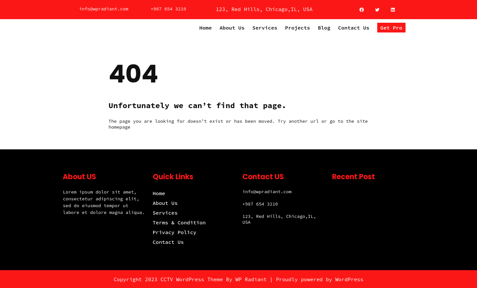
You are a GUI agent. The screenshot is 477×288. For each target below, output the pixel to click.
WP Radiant (250, 279)
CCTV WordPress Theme (192, 279)
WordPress (349, 279)
